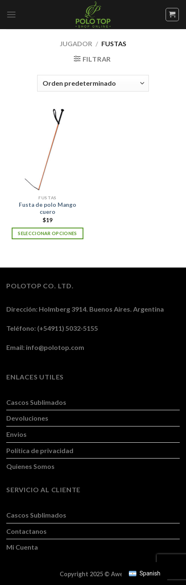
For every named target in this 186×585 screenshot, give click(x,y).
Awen (119, 574)
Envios (16, 434)
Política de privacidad (39, 450)
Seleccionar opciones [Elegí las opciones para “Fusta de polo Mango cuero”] (47, 233)
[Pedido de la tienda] (92, 83)
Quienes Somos (30, 466)
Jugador (76, 43)
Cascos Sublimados (36, 402)
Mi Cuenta (22, 547)
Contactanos (26, 531)
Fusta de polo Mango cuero (47, 208)
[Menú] (11, 14)
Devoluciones (27, 418)
